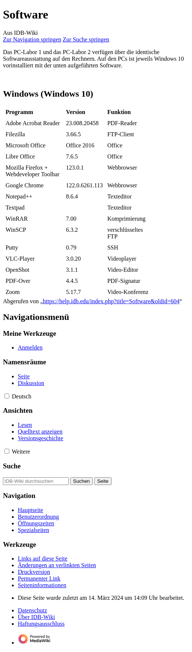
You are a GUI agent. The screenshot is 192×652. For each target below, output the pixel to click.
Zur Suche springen (86, 39)
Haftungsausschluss (41, 624)
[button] (6, 396)
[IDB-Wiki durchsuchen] (36, 481)
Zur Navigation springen (32, 39)
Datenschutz (32, 610)
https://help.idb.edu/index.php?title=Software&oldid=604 (111, 301)
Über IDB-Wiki (36, 617)
